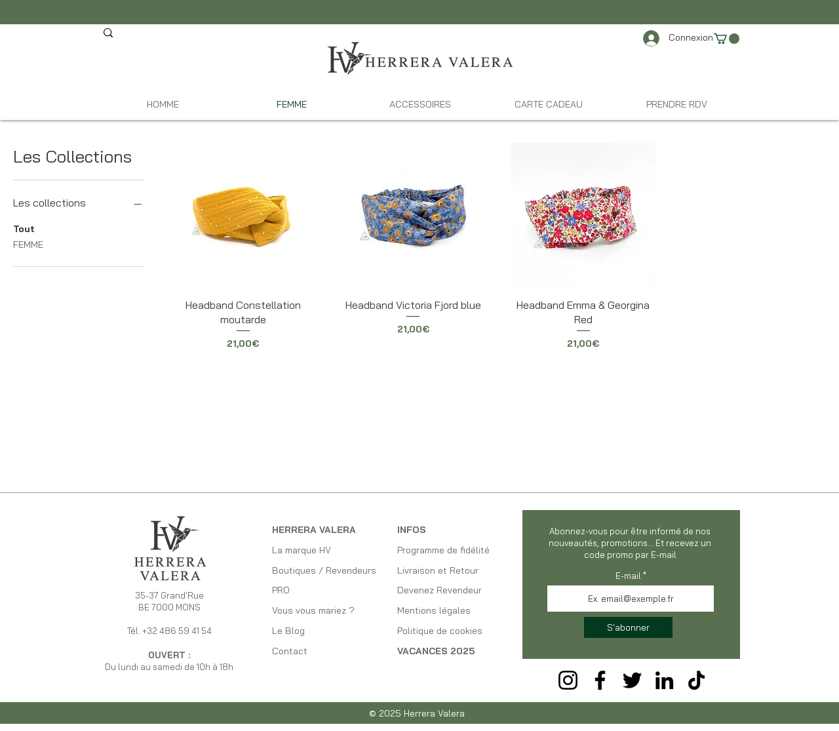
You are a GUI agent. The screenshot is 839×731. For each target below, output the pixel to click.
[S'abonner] (628, 627)
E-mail (628, 576)
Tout (24, 228)
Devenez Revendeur (439, 590)
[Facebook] (600, 680)
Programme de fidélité (443, 550)
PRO (281, 590)
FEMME (28, 243)
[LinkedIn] (664, 680)
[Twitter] (632, 680)
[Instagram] (568, 680)
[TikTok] (696, 680)
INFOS (411, 530)
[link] (726, 38)
